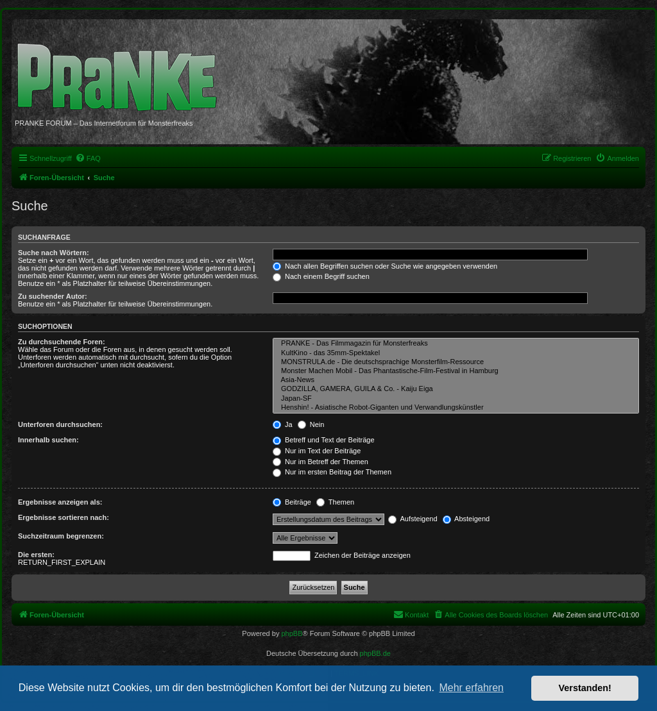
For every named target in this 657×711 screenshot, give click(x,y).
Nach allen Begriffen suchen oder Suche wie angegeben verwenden (385, 266)
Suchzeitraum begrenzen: (61, 536)
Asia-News (456, 380)
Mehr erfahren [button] (471, 687)
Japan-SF (456, 398)
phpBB (291, 633)
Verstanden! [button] (585, 688)
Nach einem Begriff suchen (321, 276)
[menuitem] (88, 158)
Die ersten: (36, 554)
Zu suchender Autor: (52, 296)
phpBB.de (375, 653)
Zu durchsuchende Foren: (61, 342)
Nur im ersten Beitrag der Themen (332, 472)
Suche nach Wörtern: (53, 252)
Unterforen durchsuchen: (60, 424)
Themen (335, 502)
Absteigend (466, 519)
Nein (311, 424)
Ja (283, 424)
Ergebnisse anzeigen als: (60, 502)
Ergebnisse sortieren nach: (63, 517)
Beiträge (292, 502)
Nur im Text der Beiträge (317, 451)
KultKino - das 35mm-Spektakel (456, 353)
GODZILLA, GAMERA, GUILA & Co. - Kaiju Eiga (456, 389)
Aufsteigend (413, 519)
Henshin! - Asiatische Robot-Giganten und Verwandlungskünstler (456, 407)
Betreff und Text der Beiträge (324, 440)
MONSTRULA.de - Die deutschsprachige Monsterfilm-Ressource (456, 362)
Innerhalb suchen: (48, 440)
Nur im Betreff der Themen (320, 461)
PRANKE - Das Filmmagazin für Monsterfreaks (456, 343)
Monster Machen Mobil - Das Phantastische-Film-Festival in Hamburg (456, 371)
